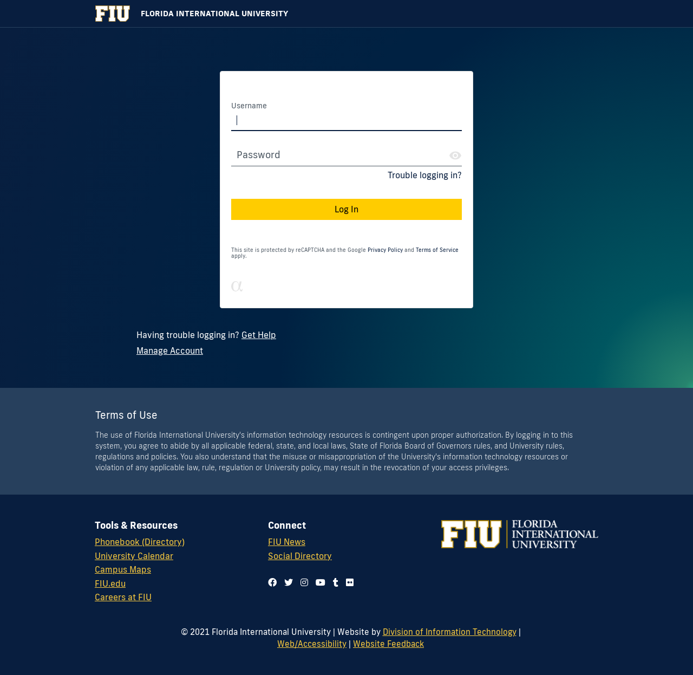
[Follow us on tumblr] (335, 582)
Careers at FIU (123, 597)
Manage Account (169, 350)
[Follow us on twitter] (288, 582)
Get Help (258, 334)
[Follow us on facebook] (272, 582)
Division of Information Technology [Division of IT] (450, 631)
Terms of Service (437, 250)
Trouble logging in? (425, 175)
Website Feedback (388, 643)
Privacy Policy (385, 250)
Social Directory (300, 555)
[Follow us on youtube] (320, 582)
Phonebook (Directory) (140, 541)
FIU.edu (110, 583)
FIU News (286, 541)
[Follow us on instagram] (304, 582)
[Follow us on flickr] (350, 582)
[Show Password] (455, 155)
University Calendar (134, 555)
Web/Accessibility (311, 643)
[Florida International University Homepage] (346, 14)
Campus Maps (123, 569)
